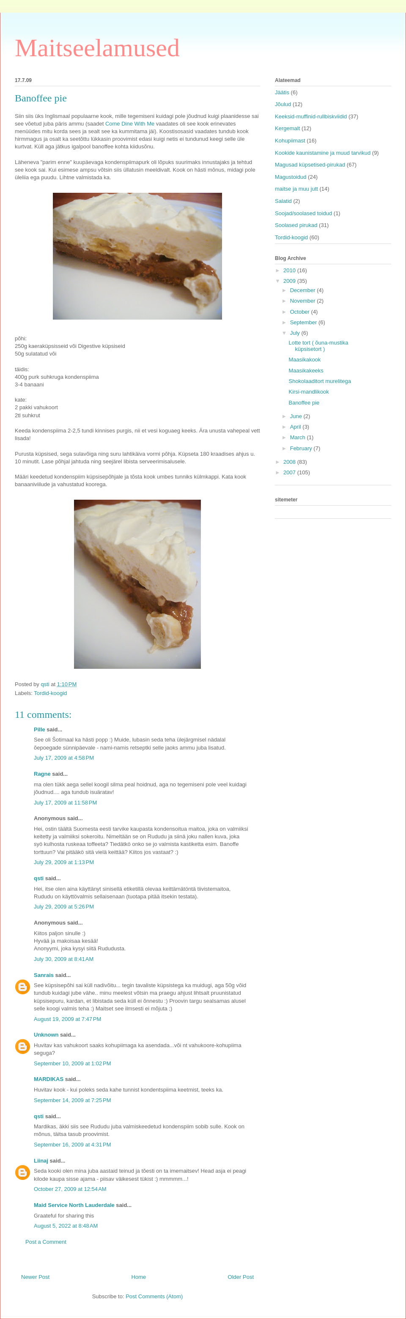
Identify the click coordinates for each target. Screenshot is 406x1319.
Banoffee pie (303, 403)
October (300, 312)
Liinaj (41, 1161)
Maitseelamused (97, 48)
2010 (290, 270)
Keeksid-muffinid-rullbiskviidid (311, 116)
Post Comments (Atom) (154, 1296)
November (303, 301)
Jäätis (282, 92)
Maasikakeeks (305, 370)
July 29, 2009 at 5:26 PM (64, 906)
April (296, 427)
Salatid (283, 201)
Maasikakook (304, 359)
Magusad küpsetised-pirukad (310, 164)
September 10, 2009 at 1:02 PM (72, 1063)
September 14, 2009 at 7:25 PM (72, 1100)
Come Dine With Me (129, 123)
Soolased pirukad (296, 225)
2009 (290, 281)
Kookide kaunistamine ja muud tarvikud (322, 153)
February (302, 448)
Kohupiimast (290, 140)
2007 (290, 472)
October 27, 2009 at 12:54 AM (70, 1189)
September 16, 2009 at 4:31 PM (72, 1144)
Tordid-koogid (50, 693)
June (297, 416)
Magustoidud (290, 177)
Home (139, 1277)
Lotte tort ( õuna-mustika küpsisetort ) (318, 346)
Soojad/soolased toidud (303, 213)
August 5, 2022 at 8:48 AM (66, 1226)
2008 (290, 462)
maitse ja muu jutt (296, 189)
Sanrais (44, 975)
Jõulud (283, 104)
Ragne (42, 774)
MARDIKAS (48, 1079)
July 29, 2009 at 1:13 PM (64, 862)
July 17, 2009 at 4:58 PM (64, 758)
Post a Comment (45, 1242)
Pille (39, 729)
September (304, 322)
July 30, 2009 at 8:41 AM (63, 959)
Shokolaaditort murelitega (319, 381)
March (298, 437)
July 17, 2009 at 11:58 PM (65, 802)
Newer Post (35, 1277)
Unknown (46, 1035)
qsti (39, 878)
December (303, 290)
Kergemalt (287, 128)
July (296, 333)
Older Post (241, 1277)
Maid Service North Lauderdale (74, 1205)
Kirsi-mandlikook (308, 392)
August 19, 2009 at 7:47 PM (67, 1019)
